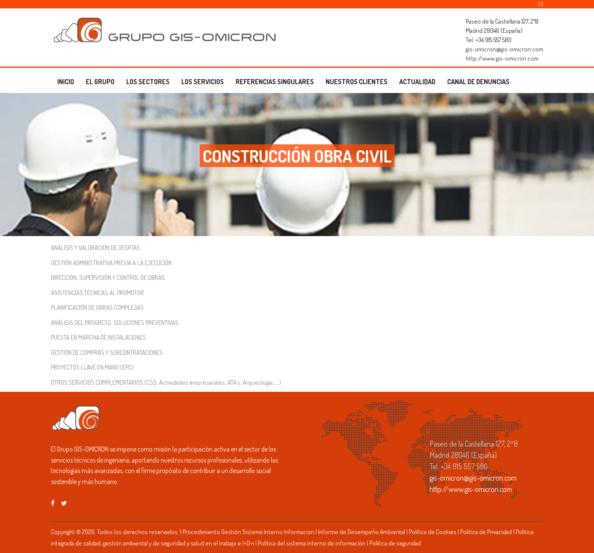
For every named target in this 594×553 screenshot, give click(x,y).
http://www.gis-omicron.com (502, 58)
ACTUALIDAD (417, 81)
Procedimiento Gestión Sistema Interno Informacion (248, 532)
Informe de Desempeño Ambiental (361, 532)
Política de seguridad (395, 543)
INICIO (65, 81)
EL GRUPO (100, 81)
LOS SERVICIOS (202, 81)
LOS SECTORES (148, 81)
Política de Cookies (432, 532)
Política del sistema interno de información (312, 543)
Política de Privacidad (486, 532)
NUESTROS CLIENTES (356, 81)
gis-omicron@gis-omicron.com (504, 49)
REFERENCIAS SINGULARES (275, 81)
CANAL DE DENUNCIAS (478, 81)
